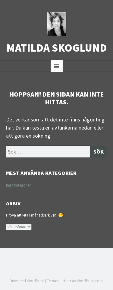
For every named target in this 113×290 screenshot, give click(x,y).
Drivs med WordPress (27, 280)
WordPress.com (90, 280)
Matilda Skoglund (56, 48)
